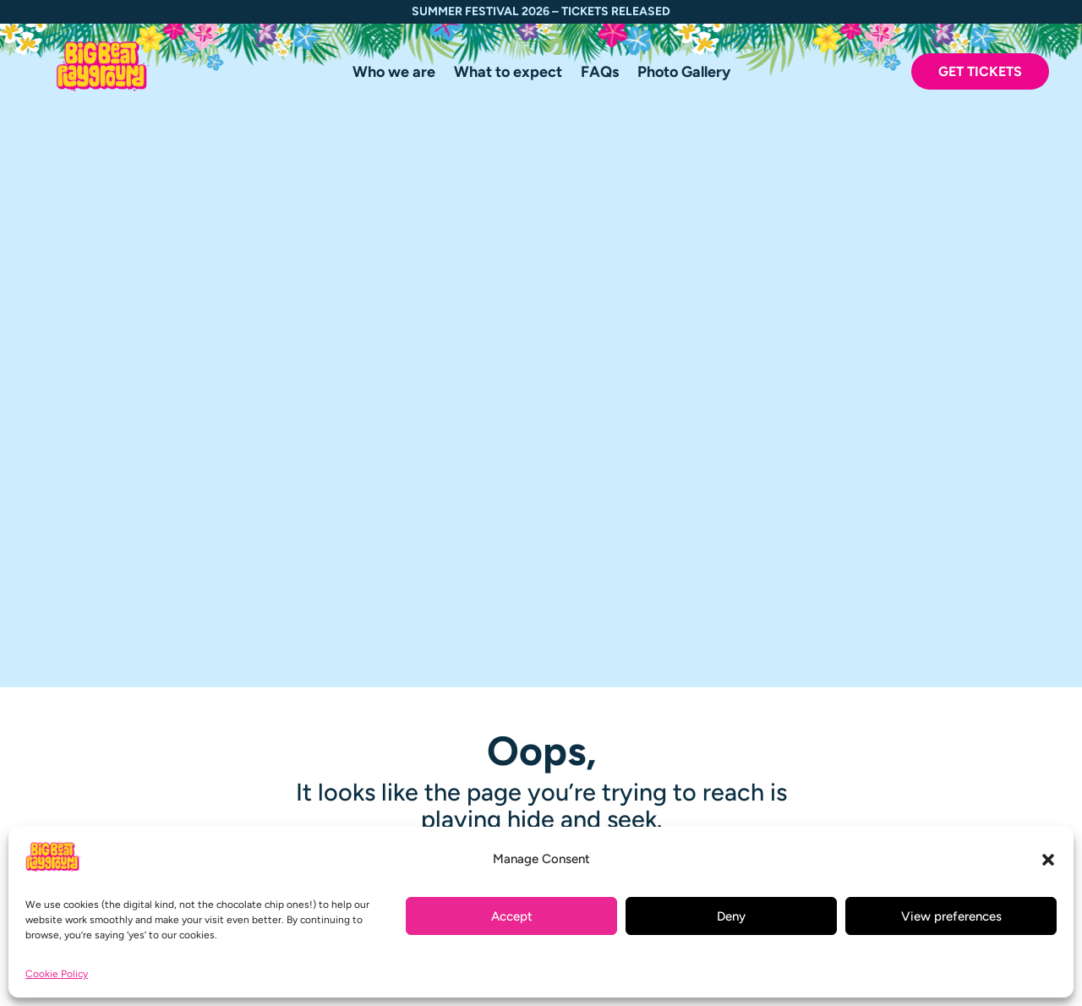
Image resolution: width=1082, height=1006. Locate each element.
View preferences (951, 916)
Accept (512, 916)
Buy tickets (470, 811)
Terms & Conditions (498, 740)
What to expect (508, 73)
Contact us (469, 718)
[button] (1048, 859)
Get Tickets (980, 71)
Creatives (465, 674)
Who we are (393, 73)
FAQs (600, 73)
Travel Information (494, 652)
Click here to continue (541, 351)
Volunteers (469, 696)
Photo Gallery (683, 73)
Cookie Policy (56, 974)
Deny (731, 916)
